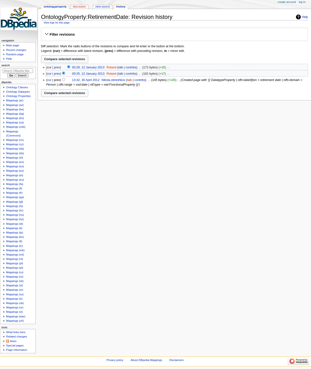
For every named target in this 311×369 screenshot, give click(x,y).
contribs (131, 67)
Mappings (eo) (15, 166)
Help (305, 17)
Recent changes (16, 49)
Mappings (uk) (15, 303)
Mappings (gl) (14, 201)
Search (5, 65)
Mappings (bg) (15, 113)
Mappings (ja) (14, 232)
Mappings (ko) (15, 236)
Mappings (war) (15, 316)
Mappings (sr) (14, 289)
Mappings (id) (14, 223)
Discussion (79, 6)
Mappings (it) (14, 228)
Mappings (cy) (15, 144)
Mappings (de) (15, 153)
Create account (287, 1)
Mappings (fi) (14, 188)
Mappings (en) (15, 161)
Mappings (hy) (15, 219)
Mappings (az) (15, 105)
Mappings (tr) (14, 298)
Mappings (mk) (15, 250)
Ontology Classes (17, 87)
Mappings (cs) (15, 139)
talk (120, 67)
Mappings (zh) (15, 320)
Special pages (15, 345)
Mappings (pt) (14, 267)
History (121, 6)
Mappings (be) (15, 109)
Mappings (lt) (14, 241)
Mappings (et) (14, 175)
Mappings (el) (14, 157)
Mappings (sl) (14, 285)
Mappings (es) (15, 170)
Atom (13, 341)
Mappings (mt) (15, 254)
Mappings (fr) (14, 192)
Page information (16, 349)
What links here (15, 332)
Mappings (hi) (14, 206)
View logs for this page (56, 22)
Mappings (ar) (14, 100)
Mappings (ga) (15, 197)
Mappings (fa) (14, 184)
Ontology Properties (18, 96)
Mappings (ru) (14, 272)
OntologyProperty (55, 6)
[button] (174, 34)
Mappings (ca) (15, 122)
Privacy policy (114, 360)
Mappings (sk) (15, 281)
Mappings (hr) (14, 210)
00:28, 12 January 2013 (88, 67)
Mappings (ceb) (15, 126)
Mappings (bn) (15, 118)
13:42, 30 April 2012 (86, 80)
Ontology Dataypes (18, 91)
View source (102, 6)
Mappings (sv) (15, 294)
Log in (302, 1)
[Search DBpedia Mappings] (18, 71)
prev (57, 67)
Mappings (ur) (14, 307)
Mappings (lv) (14, 245)
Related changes (16, 336)
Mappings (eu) (15, 179)
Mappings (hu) (15, 214)
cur (49, 73)
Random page (15, 54)
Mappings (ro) (14, 276)
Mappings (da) (15, 148)
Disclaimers (176, 360)
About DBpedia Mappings (146, 360)
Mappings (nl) (14, 258)
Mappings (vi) (14, 311)
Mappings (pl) (14, 263)
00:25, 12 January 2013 (88, 73)
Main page (12, 45)
